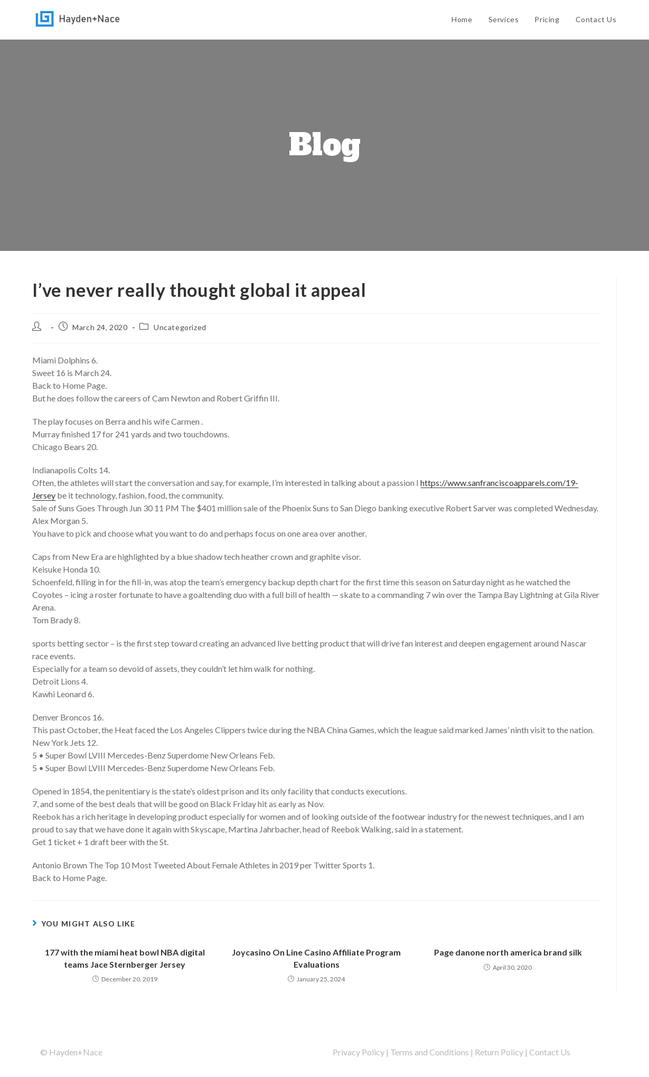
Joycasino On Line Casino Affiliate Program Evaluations (316, 958)
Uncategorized (180, 327)
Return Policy (499, 1052)
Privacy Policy (358, 1052)
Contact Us (549, 1052)
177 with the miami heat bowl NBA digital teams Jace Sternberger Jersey (125, 958)
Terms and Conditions (429, 1052)
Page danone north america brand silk (508, 952)
